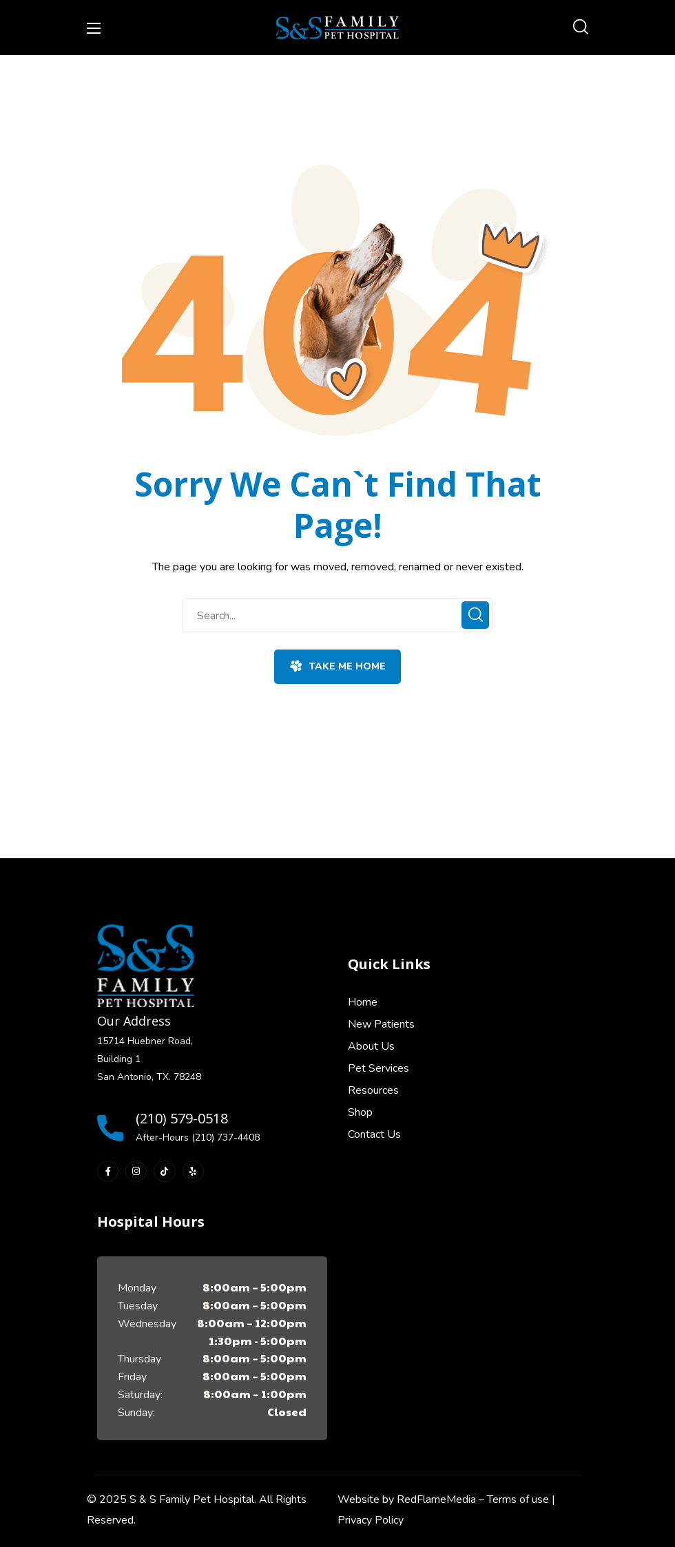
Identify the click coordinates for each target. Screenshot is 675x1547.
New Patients (381, 1024)
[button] (580, 27)
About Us (371, 1046)
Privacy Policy (371, 1520)
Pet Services (378, 1068)
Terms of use (518, 1499)
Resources (373, 1090)
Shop (360, 1112)
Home (362, 1002)
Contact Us (374, 1134)
